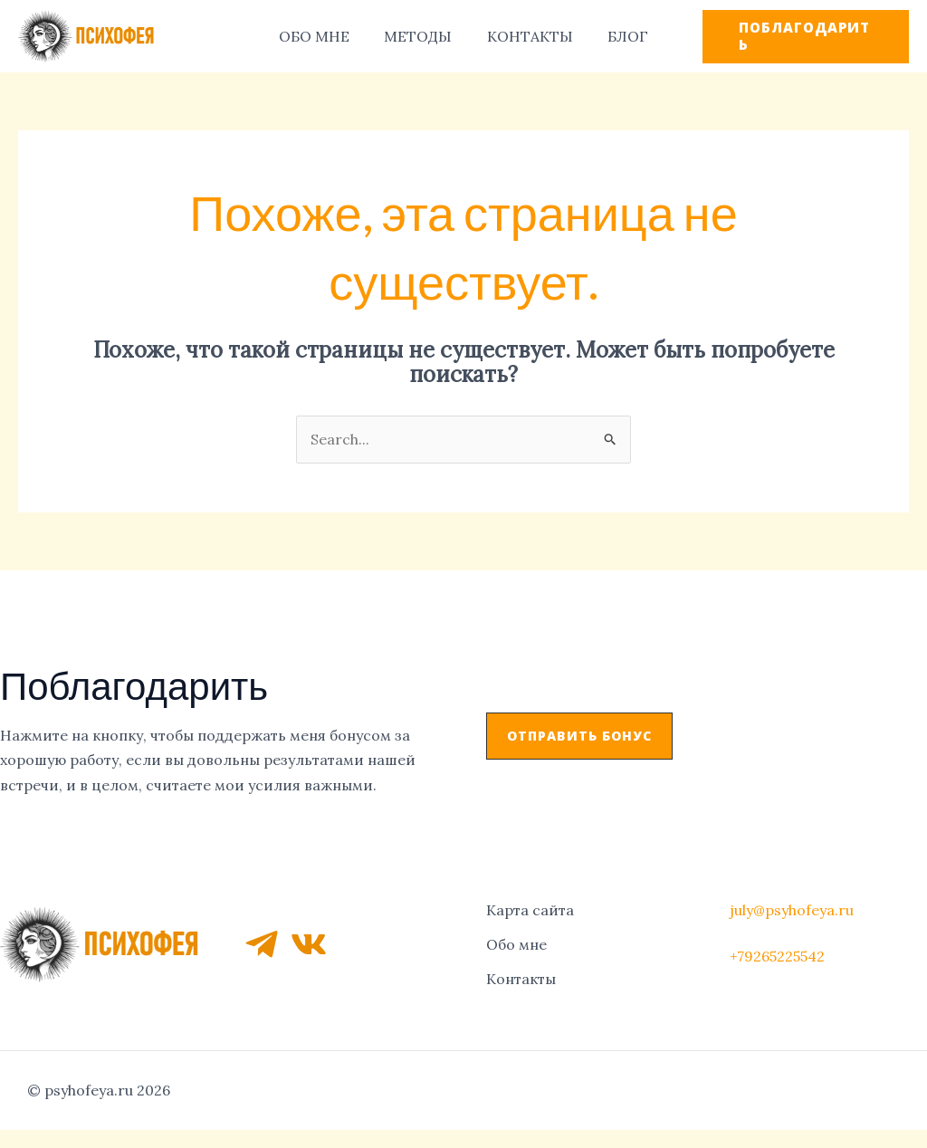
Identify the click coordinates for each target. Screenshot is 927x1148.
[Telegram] (262, 943)
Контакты (521, 976)
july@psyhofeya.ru (792, 908)
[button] (579, 736)
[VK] (309, 943)
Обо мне (516, 942)
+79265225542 (777, 955)
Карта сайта (530, 909)
